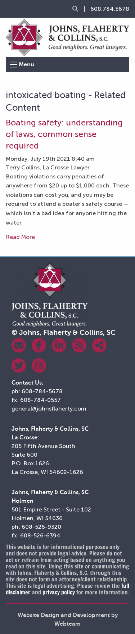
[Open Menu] (13, 64)
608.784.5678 (109, 9)
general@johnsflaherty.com (49, 408)
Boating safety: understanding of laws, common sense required (64, 134)
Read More (20, 237)
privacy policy (58, 592)
